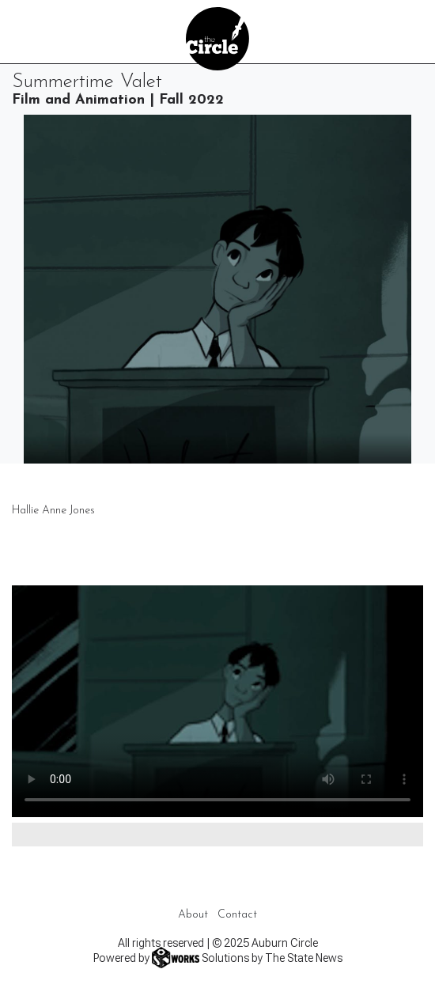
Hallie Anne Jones (53, 511)
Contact (237, 915)
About (193, 915)
